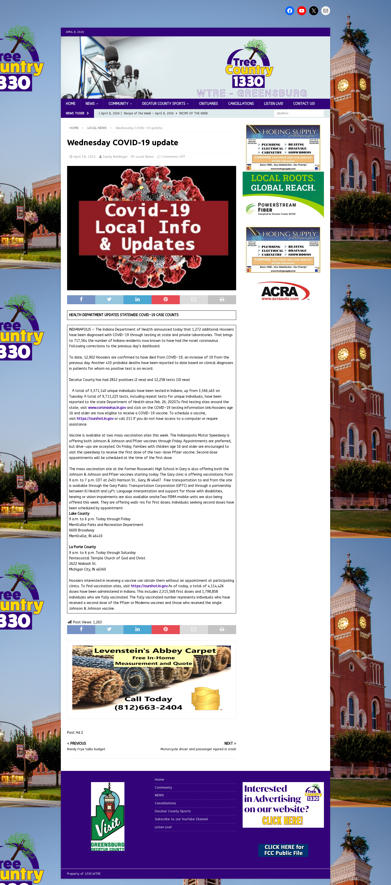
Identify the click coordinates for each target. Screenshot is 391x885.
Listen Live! (273, 104)
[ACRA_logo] (283, 297)
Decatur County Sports (163, 104)
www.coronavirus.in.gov (107, 408)
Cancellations (241, 104)
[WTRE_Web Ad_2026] (283, 215)
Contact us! (304, 104)
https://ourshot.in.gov (95, 419)
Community (118, 104)
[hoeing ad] (283, 168)
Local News (145, 156)
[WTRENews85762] (283, 270)
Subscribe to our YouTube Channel (181, 819)
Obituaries (208, 104)
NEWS (90, 104)
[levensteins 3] (151, 711)
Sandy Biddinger (115, 156)
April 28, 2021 (85, 156)
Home (70, 104)
